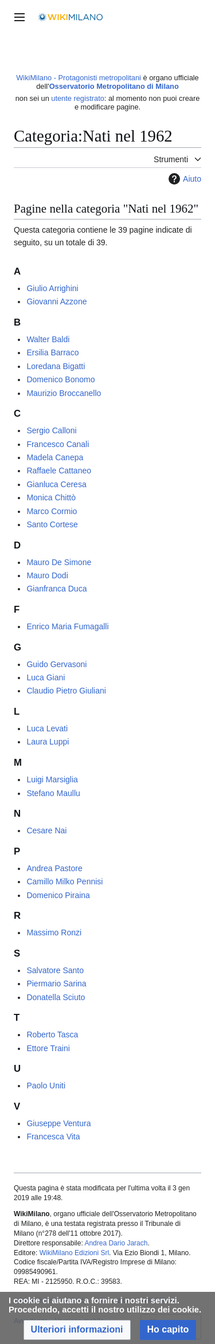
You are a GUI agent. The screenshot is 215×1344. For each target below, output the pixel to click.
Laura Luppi (47, 741)
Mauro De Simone (58, 562)
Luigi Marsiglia (51, 779)
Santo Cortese (52, 524)
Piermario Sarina (56, 983)
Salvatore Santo (55, 970)
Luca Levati (47, 728)
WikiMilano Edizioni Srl (74, 1253)
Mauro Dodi (47, 575)
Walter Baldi (47, 339)
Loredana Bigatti (55, 366)
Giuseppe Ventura (58, 1123)
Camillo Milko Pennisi (64, 881)
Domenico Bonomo (60, 379)
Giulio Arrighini (52, 288)
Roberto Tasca (52, 1034)
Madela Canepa (54, 457)
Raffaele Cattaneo (58, 470)
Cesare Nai (46, 830)
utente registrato (77, 98)
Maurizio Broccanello (63, 393)
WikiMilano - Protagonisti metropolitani (78, 77)
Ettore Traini (47, 1048)
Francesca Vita (53, 1136)
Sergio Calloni (51, 430)
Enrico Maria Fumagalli (67, 626)
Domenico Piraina (58, 895)
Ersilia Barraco (52, 352)
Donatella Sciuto (55, 997)
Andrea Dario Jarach (115, 1243)
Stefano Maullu (53, 793)
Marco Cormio (51, 511)
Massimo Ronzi (53, 932)
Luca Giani (45, 677)
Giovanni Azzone (56, 301)
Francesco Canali (57, 444)
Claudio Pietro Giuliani (66, 690)
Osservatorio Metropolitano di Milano (114, 86)
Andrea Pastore (54, 868)
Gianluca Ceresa (56, 484)
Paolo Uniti (45, 1085)
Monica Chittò (51, 497)
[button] (77, 1330)
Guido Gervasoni (56, 664)
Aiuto (183, 179)
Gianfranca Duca (56, 588)
